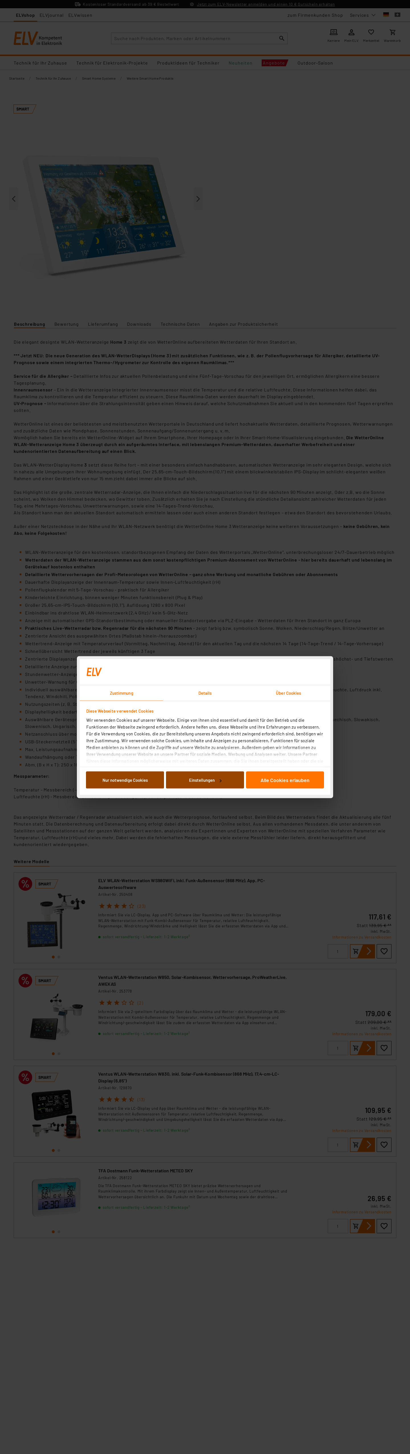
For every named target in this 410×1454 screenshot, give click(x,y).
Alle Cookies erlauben (285, 780)
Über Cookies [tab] (288, 692)
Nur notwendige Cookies (125, 780)
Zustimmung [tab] (121, 692)
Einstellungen (205, 780)
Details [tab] (205, 692)
